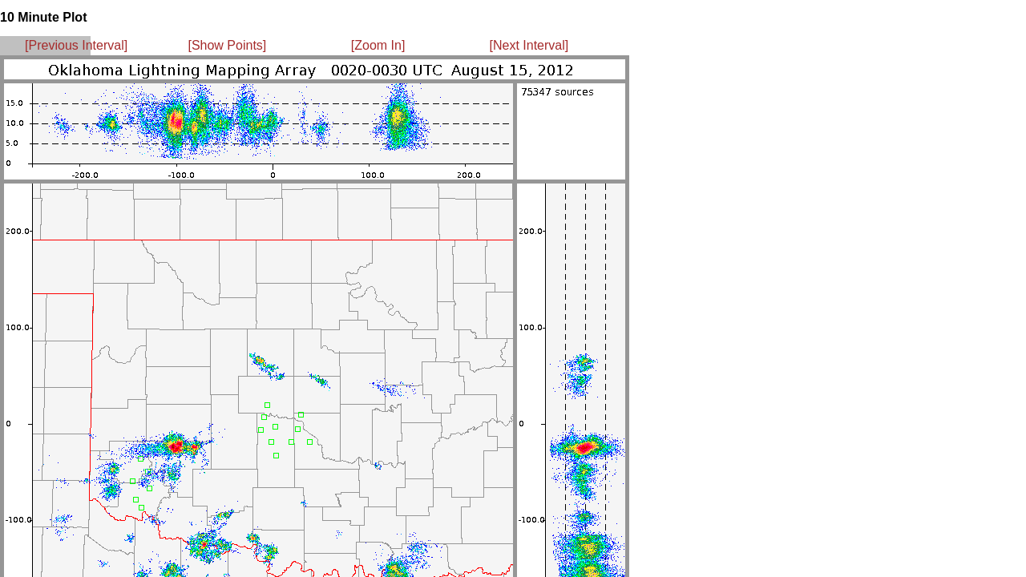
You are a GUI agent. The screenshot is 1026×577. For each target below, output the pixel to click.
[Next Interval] (529, 45)
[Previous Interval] (76, 45)
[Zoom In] (378, 45)
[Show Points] (227, 45)
